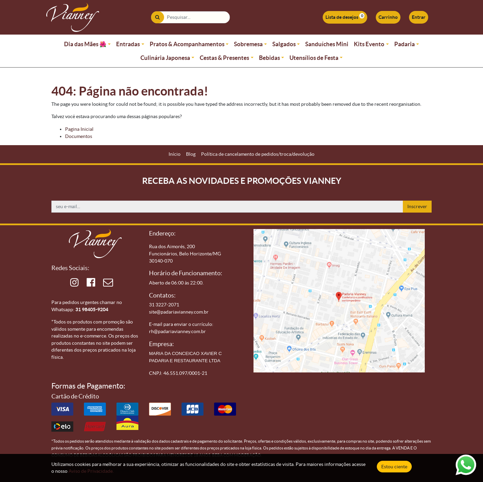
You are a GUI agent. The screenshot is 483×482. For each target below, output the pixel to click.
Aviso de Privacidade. (91, 471)
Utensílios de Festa (313, 57)
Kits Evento (369, 44)
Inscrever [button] (417, 206)
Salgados (284, 44)
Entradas (128, 44)
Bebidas (269, 57)
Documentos (78, 136)
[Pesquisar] (157, 17)
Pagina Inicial (79, 129)
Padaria (404, 44)
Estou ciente (394, 466)
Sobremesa (248, 44)
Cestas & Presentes (224, 57)
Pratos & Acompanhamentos (187, 44)
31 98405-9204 (91, 309)
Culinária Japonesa (165, 57)
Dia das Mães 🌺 (85, 44)
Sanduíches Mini (326, 44)
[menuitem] (174, 154)
